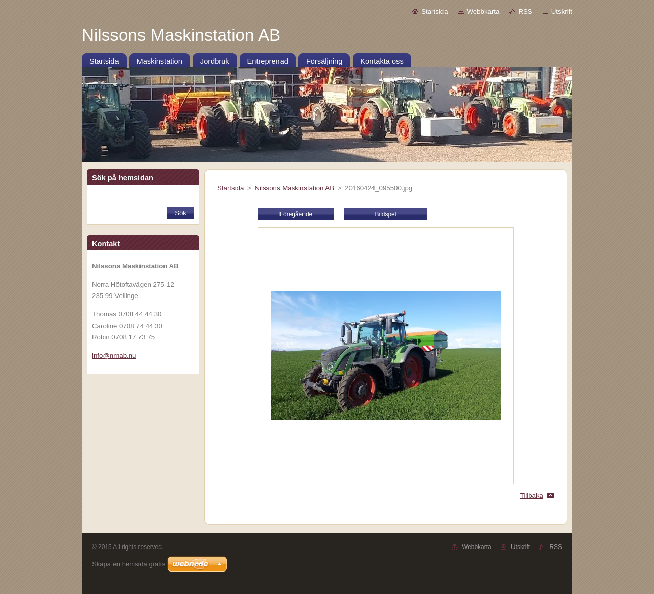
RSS (525, 11)
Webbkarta (483, 11)
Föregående (295, 214)
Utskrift (561, 11)
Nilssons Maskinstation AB (294, 188)
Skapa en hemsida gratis (128, 564)
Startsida (434, 11)
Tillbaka (531, 495)
